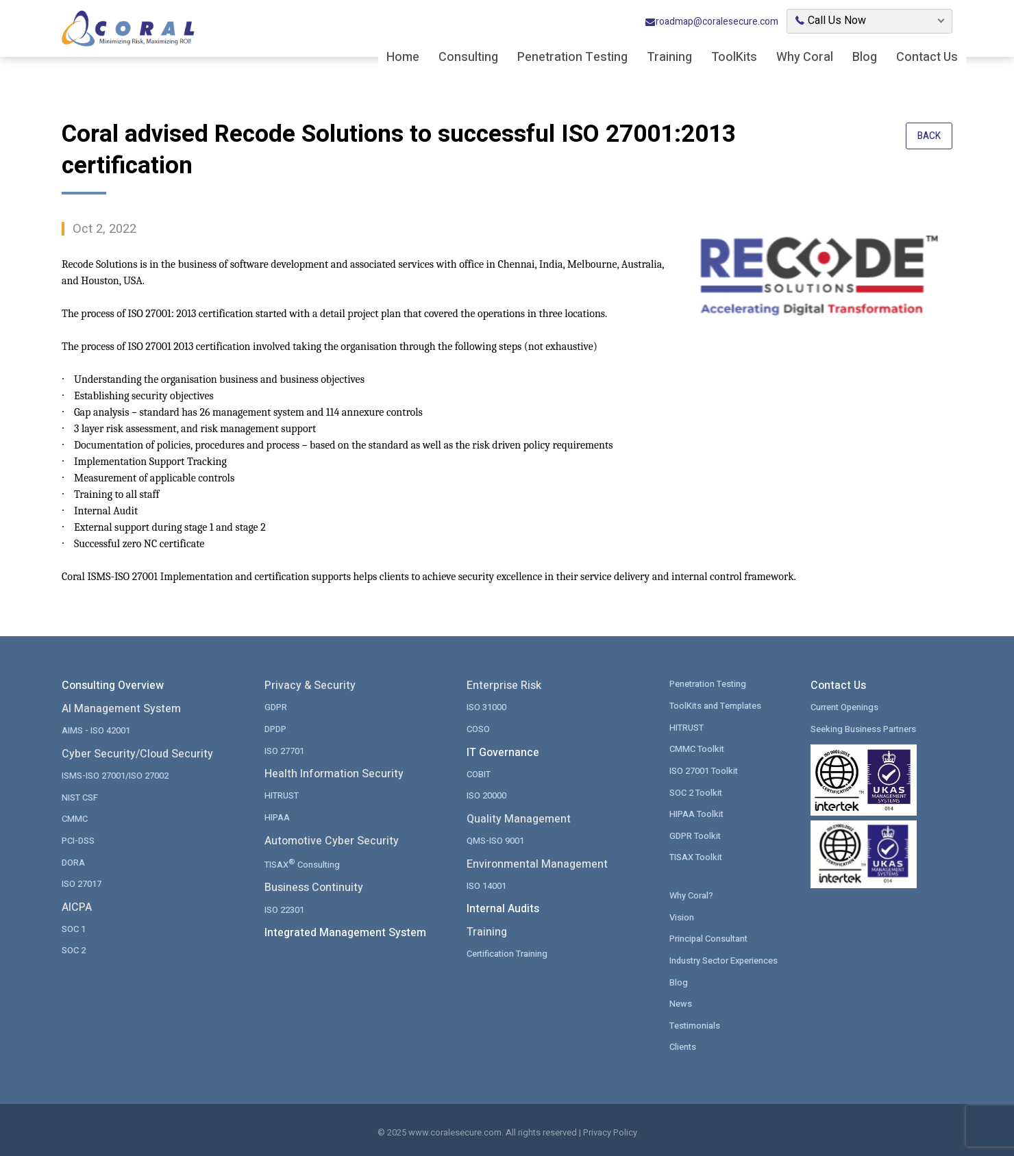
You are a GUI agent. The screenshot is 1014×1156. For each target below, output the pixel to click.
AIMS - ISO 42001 (96, 730)
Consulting (468, 58)
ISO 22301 (284, 908)
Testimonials (695, 1024)
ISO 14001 (486, 885)
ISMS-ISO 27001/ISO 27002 (115, 775)
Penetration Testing (572, 58)
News (680, 1002)
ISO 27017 (81, 883)
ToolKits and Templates (716, 705)
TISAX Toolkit (696, 856)
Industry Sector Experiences (725, 959)
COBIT (479, 773)
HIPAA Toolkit (696, 813)
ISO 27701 (284, 750)
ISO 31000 (486, 707)
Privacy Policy (610, 1131)
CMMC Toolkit (697, 748)
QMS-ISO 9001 (495, 839)
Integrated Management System (345, 931)
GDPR (275, 707)
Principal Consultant (709, 937)
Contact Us (927, 58)
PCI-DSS (78, 839)
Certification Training (508, 952)
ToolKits (734, 58)
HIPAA (277, 816)
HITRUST (281, 795)
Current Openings (845, 707)
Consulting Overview (113, 685)
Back (929, 136)
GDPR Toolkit (695, 835)
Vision (681, 915)
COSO (478, 729)
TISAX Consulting (302, 862)
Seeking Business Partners (864, 729)
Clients (683, 1045)
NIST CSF (80, 796)
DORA (73, 861)
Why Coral (804, 58)
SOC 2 (74, 949)
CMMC (75, 818)
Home (402, 58)
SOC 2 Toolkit (696, 792)
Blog (864, 58)
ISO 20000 (486, 795)
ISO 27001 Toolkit (704, 770)
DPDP (275, 729)
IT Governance (503, 752)
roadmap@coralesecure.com (711, 23)
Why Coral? (691, 894)
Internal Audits (503, 908)
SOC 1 (74, 928)
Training (669, 58)
